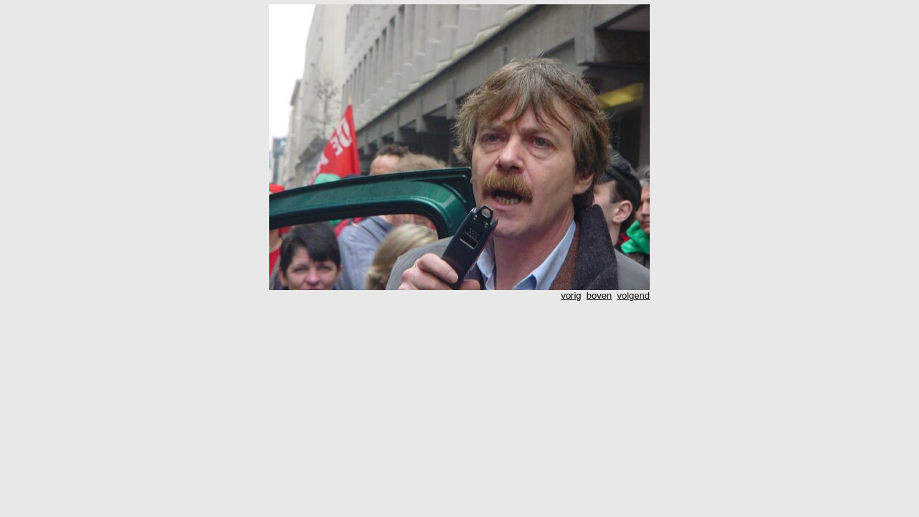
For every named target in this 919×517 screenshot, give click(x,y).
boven (599, 295)
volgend (633, 295)
